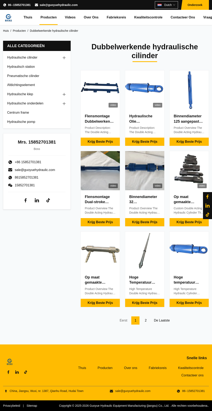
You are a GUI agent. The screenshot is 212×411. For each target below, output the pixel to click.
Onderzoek (195, 5)
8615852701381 (27, 177)
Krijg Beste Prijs (100, 141)
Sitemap (32, 405)
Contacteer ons (183, 17)
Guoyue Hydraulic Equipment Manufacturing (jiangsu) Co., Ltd (129, 405)
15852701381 (25, 185)
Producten (49, 17)
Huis (6, 30)
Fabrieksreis (116, 17)
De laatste (162, 320)
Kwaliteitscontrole (148, 17)
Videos (70, 17)
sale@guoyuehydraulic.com (59, 5)
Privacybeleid (11, 405)
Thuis (28, 17)
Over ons (91, 17)
